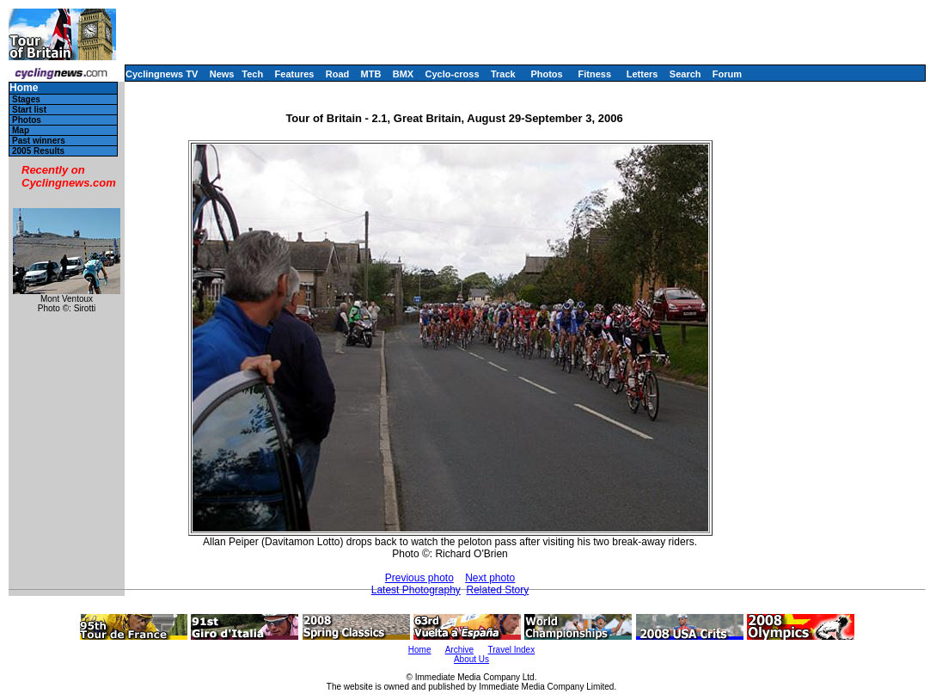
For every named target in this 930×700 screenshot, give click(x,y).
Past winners (38, 140)
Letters (642, 74)
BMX (403, 74)
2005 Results (38, 151)
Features (295, 74)
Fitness (594, 74)
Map (20, 130)
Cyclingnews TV (161, 74)
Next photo (490, 578)
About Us (471, 659)
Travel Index (511, 649)
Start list (29, 109)
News (222, 74)
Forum (727, 74)
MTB (371, 74)
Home (23, 88)
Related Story (498, 590)
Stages (26, 99)
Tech (252, 74)
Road (338, 74)
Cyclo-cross (452, 74)
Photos (546, 74)
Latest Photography (416, 590)
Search (685, 74)
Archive (459, 649)
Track (503, 74)
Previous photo (419, 578)
